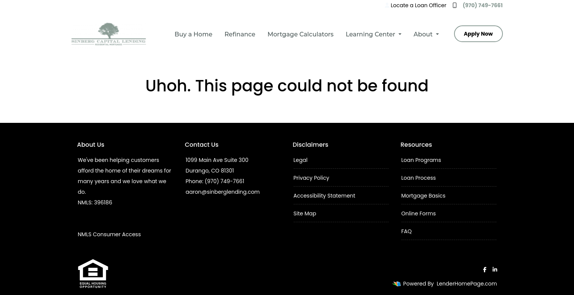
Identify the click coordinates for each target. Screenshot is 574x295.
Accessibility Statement (324, 195)
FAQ (406, 231)
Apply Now (478, 34)
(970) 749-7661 (478, 5)
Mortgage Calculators (301, 34)
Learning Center (371, 34)
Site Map (305, 213)
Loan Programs (421, 160)
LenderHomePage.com (467, 283)
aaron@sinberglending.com (223, 192)
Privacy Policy (312, 178)
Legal (301, 160)
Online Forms (418, 213)
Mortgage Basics (423, 195)
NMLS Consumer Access (109, 234)
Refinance (239, 34)
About (424, 34)
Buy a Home (193, 34)
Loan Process (418, 178)
